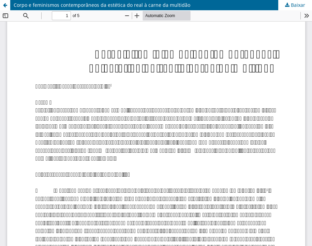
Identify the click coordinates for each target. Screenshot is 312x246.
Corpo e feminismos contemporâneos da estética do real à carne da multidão (102, 5)
